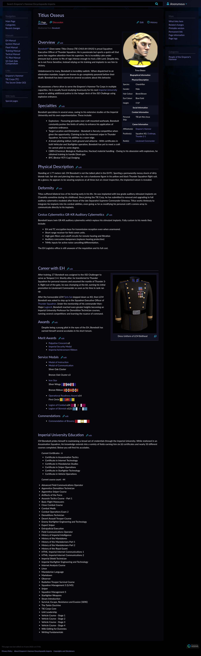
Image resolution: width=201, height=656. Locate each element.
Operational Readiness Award (63, 395)
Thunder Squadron (47, 303)
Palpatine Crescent (58, 343)
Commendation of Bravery (61, 421)
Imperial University (108, 90)
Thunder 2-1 (141, 136)
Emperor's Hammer (143, 129)
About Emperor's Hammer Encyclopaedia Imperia (33, 651)
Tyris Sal (68, 297)
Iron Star (53, 380)
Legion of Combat (57, 405)
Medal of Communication (61, 365)
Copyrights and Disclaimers (64, 651)
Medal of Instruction (58, 362)
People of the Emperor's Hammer (180, 58)
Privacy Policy (7, 651)
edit (61, 43)
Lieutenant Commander (145, 141)
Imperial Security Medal (60, 346)
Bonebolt (56, 28)
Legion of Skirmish (57, 408)
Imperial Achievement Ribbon (63, 349)
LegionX (48, 307)
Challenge (151, 134)
